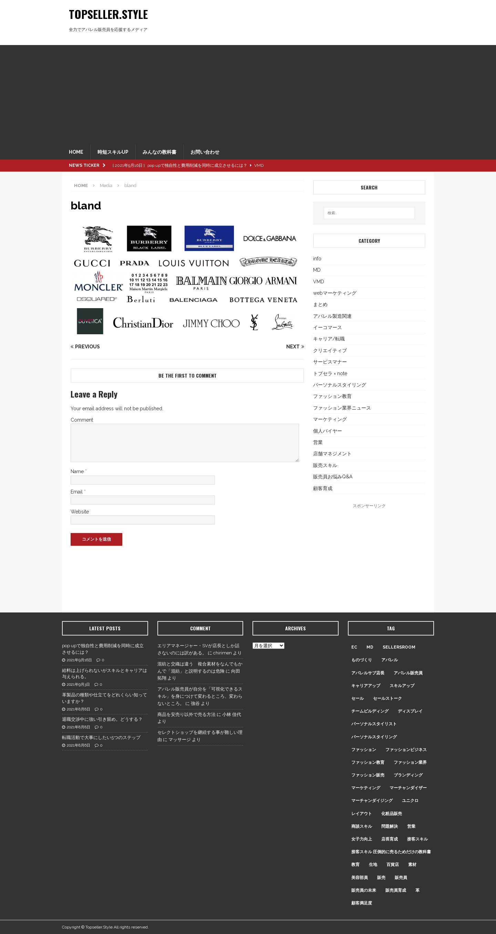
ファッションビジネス (406, 749)
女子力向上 (361, 839)
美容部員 (359, 877)
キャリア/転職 (329, 338)
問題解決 (389, 826)
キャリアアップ (365, 685)
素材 (412, 864)
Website (80, 511)
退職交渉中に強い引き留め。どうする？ (102, 719)
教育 (355, 864)
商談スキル (361, 826)
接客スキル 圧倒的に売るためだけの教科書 (391, 851)
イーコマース (327, 327)
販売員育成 (395, 890)
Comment (82, 420)
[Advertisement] (248, 93)
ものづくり (361, 660)
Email (77, 492)
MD (317, 270)
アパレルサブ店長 (367, 673)
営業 (318, 442)
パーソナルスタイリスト (374, 723)
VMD (318, 281)
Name (78, 471)
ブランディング (408, 775)
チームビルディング (370, 711)
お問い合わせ (204, 152)
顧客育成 (322, 488)
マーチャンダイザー (408, 787)
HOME (76, 152)
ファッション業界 (410, 762)
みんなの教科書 (159, 152)
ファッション (363, 749)
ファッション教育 (332, 396)
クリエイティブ (330, 350)
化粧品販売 (391, 813)
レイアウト (361, 813)
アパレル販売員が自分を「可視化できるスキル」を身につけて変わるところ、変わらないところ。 (199, 696)
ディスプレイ (410, 711)
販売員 (401, 877)
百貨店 (392, 864)
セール (357, 698)
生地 (373, 864)
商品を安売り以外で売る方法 (186, 714)
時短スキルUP (112, 152)
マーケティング (330, 419)
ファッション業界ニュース (342, 408)
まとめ (320, 304)
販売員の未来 (363, 890)
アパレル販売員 (408, 673)
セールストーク (387, 698)
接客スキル (417, 839)
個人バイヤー (327, 431)
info (317, 258)
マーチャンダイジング (372, 800)
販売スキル (325, 465)
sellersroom (399, 647)
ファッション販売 (367, 775)
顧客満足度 (361, 903)
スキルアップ (402, 685)
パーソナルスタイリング (339, 385)
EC (354, 647)
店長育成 (389, 839)
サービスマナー (330, 362)
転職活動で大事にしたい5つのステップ (101, 737)
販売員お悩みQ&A (332, 476)
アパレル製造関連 (332, 316)
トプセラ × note (330, 373)
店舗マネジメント (332, 453)
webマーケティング (334, 293)
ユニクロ (410, 800)
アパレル (389, 660)
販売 (381, 877)
